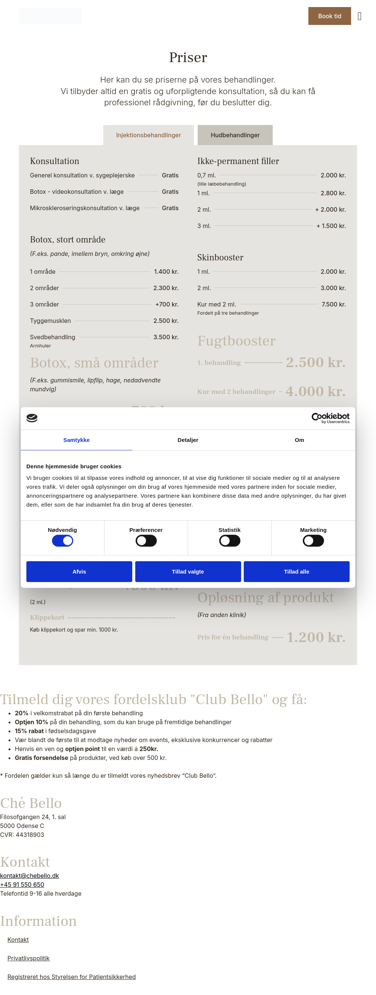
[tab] (148, 135)
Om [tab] (299, 439)
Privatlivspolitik (28, 958)
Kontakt (18, 939)
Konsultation (55, 161)
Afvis (79, 571)
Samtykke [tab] (77, 439)
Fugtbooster (236, 340)
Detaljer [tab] (188, 439)
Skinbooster (220, 257)
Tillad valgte (188, 571)
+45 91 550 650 (22, 884)
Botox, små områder (94, 362)
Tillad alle (296, 571)
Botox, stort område (68, 239)
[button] (360, 16)
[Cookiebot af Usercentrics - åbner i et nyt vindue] (317, 418)
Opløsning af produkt (265, 597)
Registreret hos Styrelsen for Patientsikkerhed (71, 976)
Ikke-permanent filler (238, 161)
